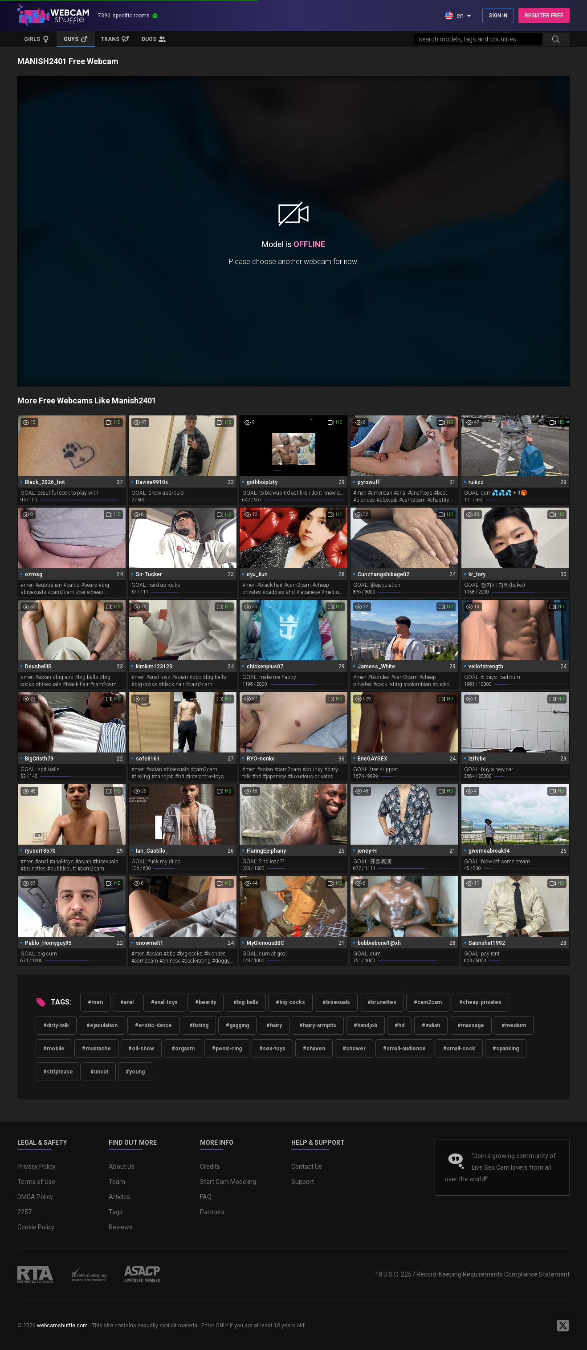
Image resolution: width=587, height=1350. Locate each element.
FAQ (206, 1197)
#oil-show (141, 1048)
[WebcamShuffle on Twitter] (563, 1325)
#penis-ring (227, 1048)
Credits (210, 1166)
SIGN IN (498, 15)
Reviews (120, 1227)
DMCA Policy (35, 1197)
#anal (127, 1002)
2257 (24, 1212)
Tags (115, 1212)
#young (135, 1072)
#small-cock (459, 1048)
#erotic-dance (153, 1025)
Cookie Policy (35, 1227)
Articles (119, 1197)
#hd (399, 1025)
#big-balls (245, 1002)
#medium (513, 1025)
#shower (354, 1048)
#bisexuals (336, 1002)
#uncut (99, 1072)
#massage (470, 1025)
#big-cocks (290, 1002)
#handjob (365, 1025)
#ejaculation (102, 1025)
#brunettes (381, 1002)
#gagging (237, 1025)
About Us (122, 1166)
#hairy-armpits (317, 1025)
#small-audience (404, 1048)
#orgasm (183, 1048)
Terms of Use (36, 1182)
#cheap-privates (480, 1002)
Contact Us (306, 1166)
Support (302, 1182)
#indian (431, 1025)
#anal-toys (164, 1002)
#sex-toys (272, 1048)
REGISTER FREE (544, 15)
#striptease (58, 1072)
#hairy (274, 1025)
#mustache (96, 1048)
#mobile (54, 1048)
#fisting (198, 1025)
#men (95, 1002)
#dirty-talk (56, 1025)
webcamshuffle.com (62, 1325)
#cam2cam (428, 1002)
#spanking (506, 1048)
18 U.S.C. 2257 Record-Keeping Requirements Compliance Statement (472, 1274)
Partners (212, 1212)
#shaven (314, 1048)
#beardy (205, 1002)
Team (117, 1182)
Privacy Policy (36, 1166)
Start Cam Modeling (228, 1182)
